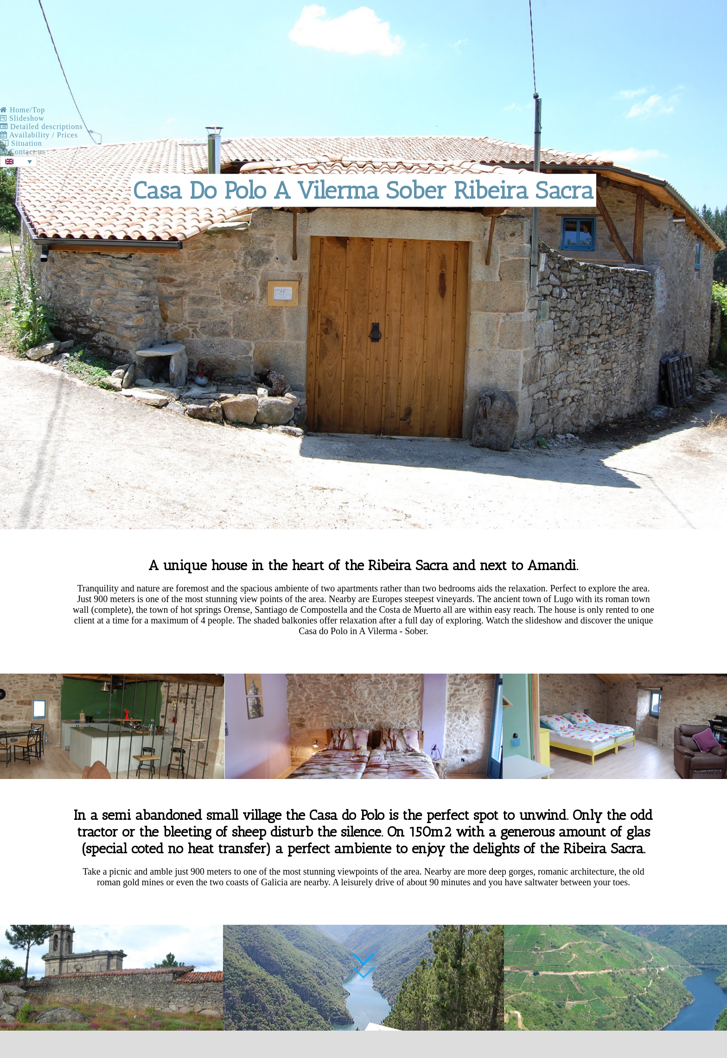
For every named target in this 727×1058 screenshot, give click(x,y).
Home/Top (22, 110)
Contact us (22, 152)
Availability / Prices (39, 135)
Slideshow (22, 118)
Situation (21, 143)
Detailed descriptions (41, 126)
